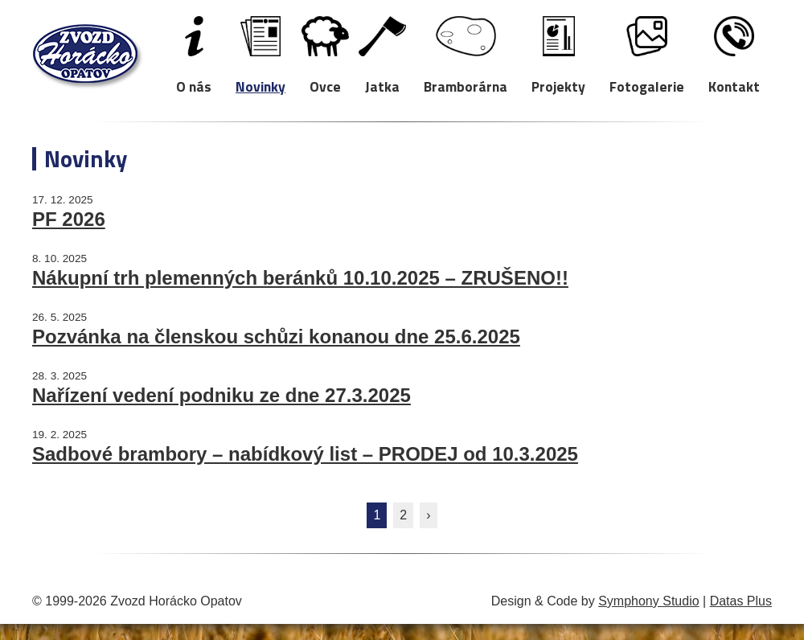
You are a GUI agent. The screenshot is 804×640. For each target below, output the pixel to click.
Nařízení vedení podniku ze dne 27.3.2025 (221, 395)
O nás (193, 86)
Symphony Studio (648, 601)
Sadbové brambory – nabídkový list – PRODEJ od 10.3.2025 (305, 454)
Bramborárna (465, 86)
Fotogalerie (646, 86)
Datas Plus (741, 601)
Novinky (260, 86)
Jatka (382, 86)
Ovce (325, 86)
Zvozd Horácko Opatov (87, 56)
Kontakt (734, 86)
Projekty (558, 86)
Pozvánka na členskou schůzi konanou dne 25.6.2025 (276, 336)
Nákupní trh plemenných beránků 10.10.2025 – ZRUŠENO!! (300, 278)
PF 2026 (68, 219)
